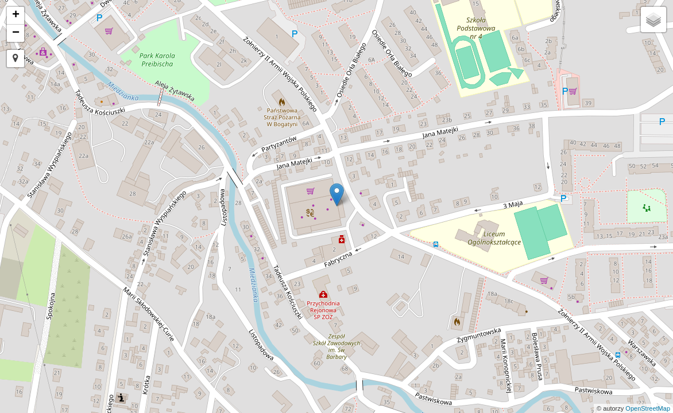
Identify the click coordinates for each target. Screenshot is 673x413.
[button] (15, 58)
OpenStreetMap (647, 408)
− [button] (16, 33)
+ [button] (16, 15)
